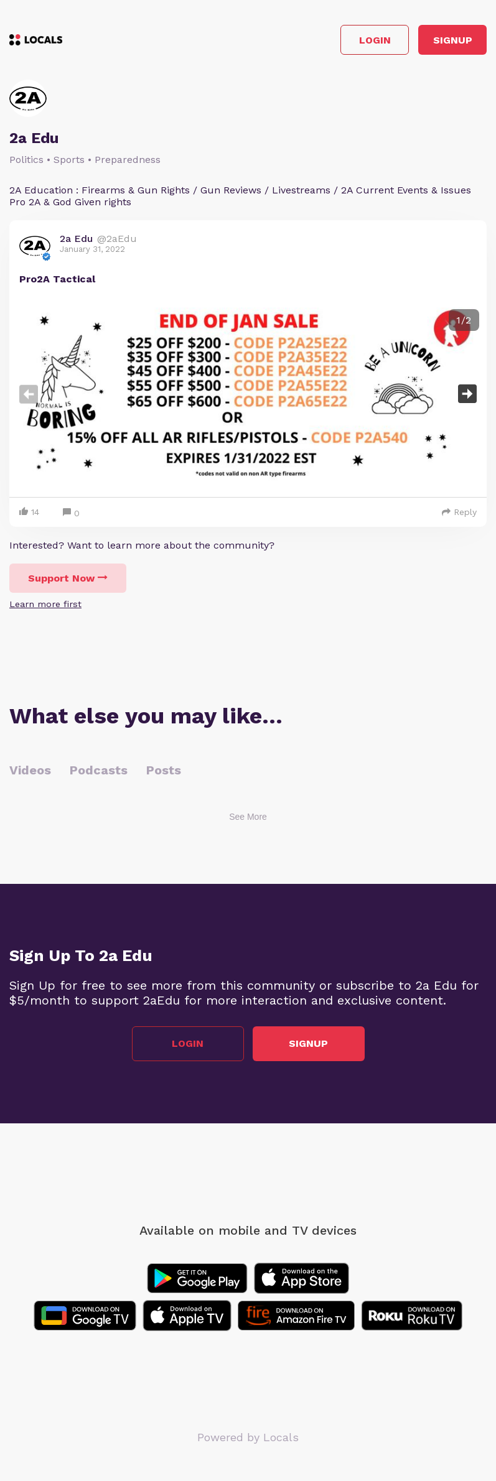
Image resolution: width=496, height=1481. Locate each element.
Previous (28, 394)
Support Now (68, 578)
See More (248, 817)
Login (375, 40)
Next (467, 394)
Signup (452, 40)
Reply (459, 512)
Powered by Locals (248, 1437)
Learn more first (45, 604)
